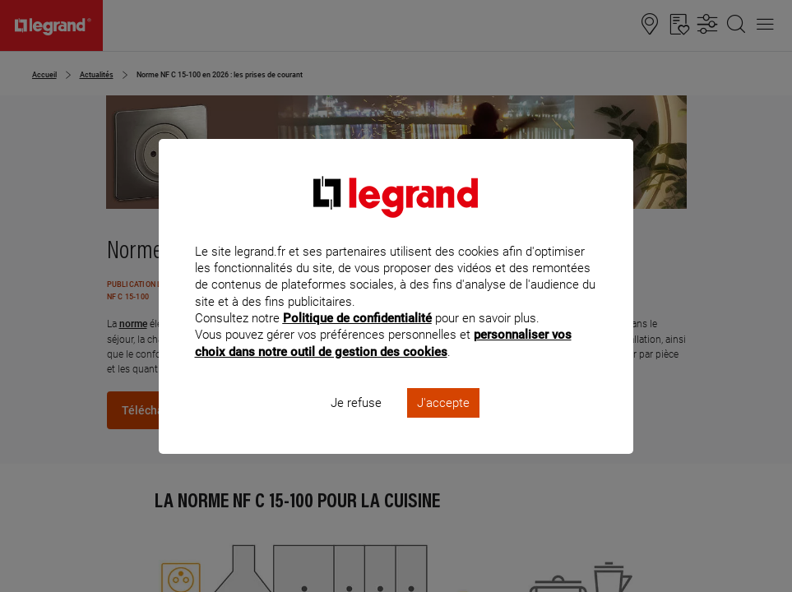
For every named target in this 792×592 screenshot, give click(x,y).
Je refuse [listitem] (356, 424)
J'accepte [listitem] (443, 424)
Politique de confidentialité (357, 340)
